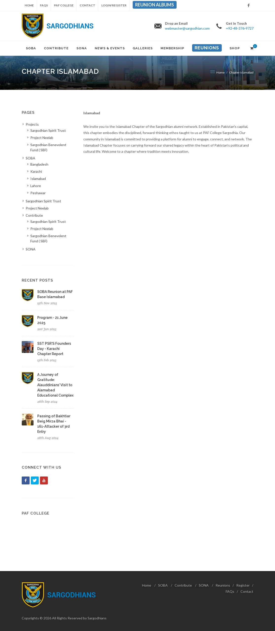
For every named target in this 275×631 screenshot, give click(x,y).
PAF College (63, 5)
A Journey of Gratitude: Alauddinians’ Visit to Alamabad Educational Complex (55, 385)
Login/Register (114, 5)
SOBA (163, 585)
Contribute (183, 585)
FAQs (44, 5)
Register (243, 585)
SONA (204, 585)
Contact (87, 5)
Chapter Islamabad (241, 72)
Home (29, 5)
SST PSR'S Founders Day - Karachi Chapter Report (54, 349)
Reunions (223, 585)
